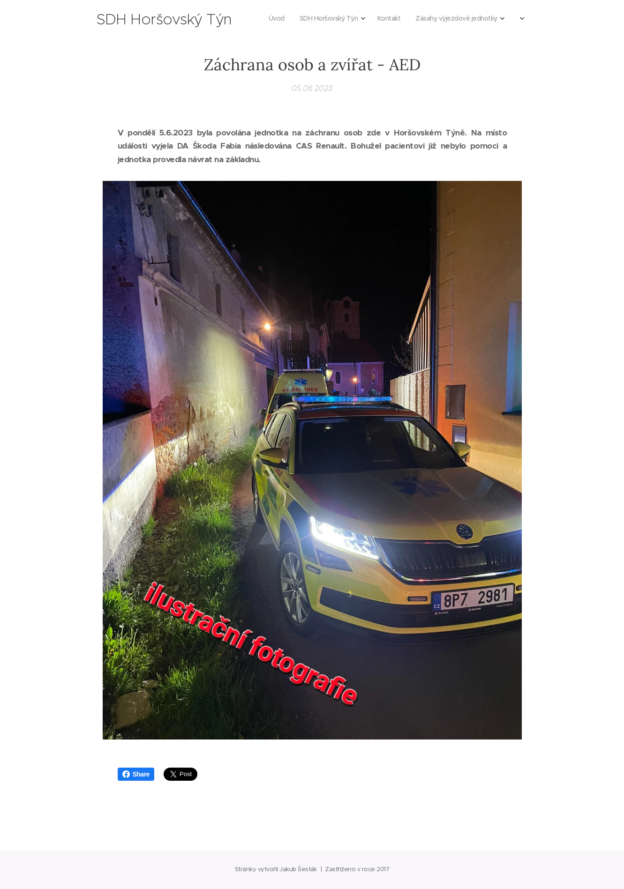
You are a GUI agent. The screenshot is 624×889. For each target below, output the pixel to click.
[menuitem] (351, 19)
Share (136, 774)
